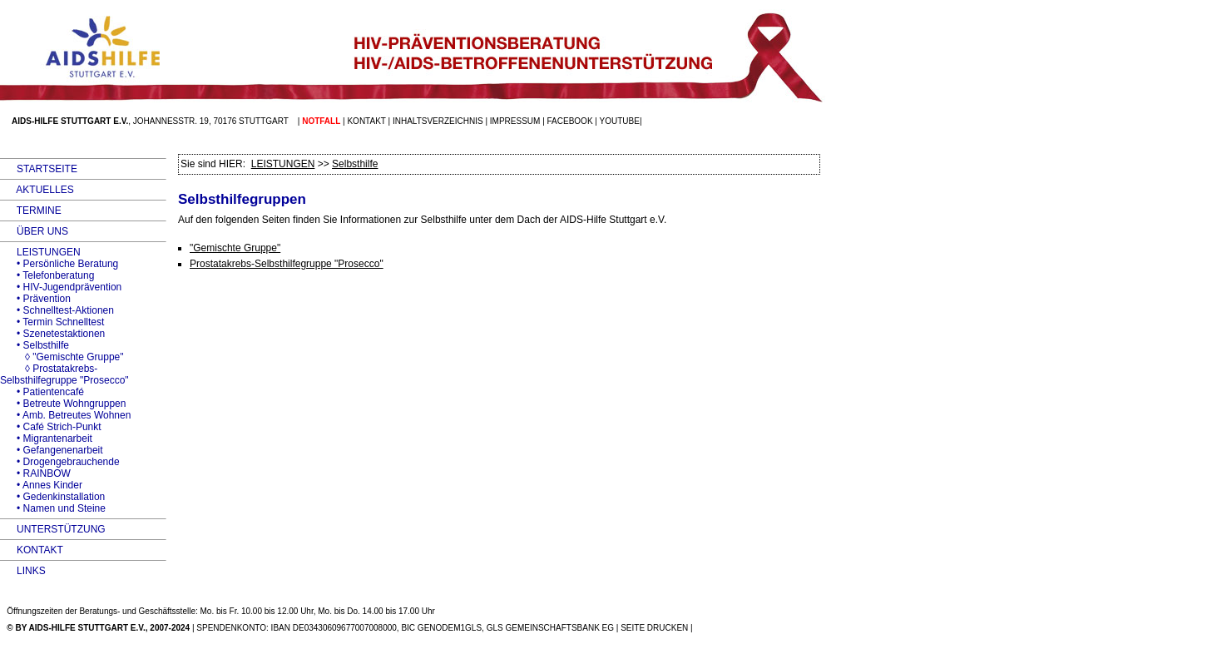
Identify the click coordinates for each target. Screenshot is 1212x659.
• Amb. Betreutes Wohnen (65, 415)
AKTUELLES (37, 190)
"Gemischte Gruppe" (235, 248)
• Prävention (35, 299)
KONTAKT (31, 550)
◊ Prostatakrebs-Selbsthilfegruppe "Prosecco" (64, 374)
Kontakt (366, 121)
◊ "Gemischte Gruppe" (62, 357)
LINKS (23, 571)
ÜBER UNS (34, 231)
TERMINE (31, 210)
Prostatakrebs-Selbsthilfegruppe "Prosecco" (286, 264)
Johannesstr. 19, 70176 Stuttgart (211, 121)
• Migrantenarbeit (46, 438)
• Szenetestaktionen (52, 333)
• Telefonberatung (47, 275)
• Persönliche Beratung (59, 264)
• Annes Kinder (41, 485)
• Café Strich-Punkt (50, 427)
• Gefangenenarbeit (51, 450)
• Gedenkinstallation (52, 497)
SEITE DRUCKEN (654, 627)
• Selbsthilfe (34, 345)
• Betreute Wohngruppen (63, 403)
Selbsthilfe (355, 164)
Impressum (515, 121)
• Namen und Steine (53, 508)
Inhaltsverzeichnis (438, 121)
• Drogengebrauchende (60, 462)
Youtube (620, 121)
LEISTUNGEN (40, 252)
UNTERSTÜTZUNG (53, 529)
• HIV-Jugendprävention (60, 287)
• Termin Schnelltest (52, 322)
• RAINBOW (35, 473)
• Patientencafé (42, 392)
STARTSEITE (38, 169)
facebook (570, 121)
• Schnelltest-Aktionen (57, 310)
